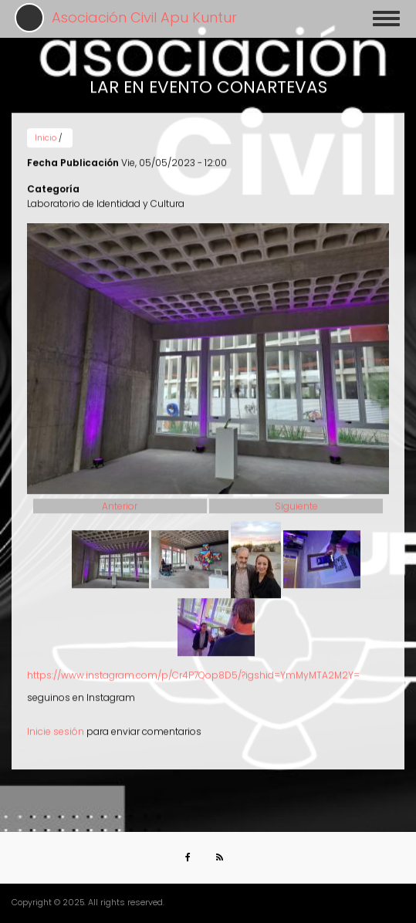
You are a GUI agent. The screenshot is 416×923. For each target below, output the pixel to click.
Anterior (119, 501)
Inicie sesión (55, 726)
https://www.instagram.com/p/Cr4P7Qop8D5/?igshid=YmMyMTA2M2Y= (193, 670)
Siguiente (296, 501)
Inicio (45, 133)
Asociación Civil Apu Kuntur (144, 17)
